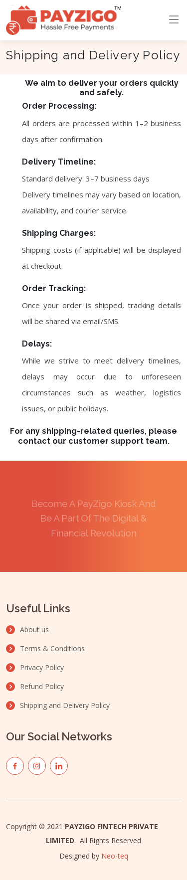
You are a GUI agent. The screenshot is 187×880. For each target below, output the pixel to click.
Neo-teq (114, 856)
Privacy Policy (42, 667)
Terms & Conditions (52, 648)
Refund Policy (42, 686)
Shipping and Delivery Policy (65, 705)
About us (34, 629)
